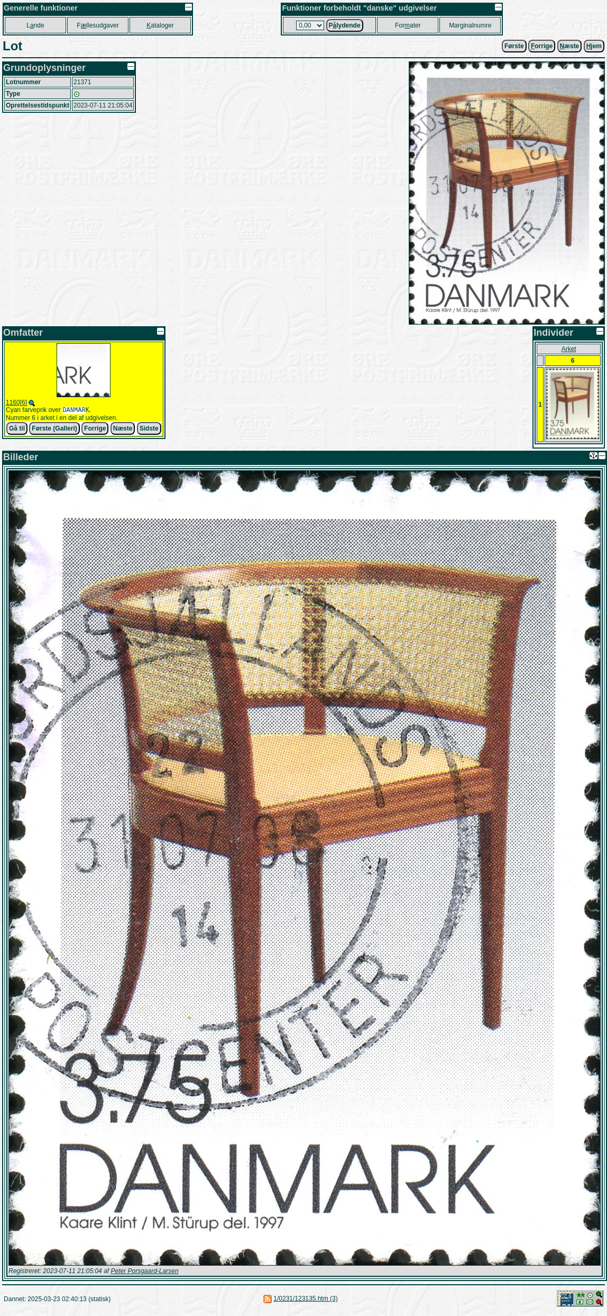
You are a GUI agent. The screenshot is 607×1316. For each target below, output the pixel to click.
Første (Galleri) (54, 429)
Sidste (149, 429)
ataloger (159, 25)
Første (514, 46)
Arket (569, 349)
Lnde (35, 25)
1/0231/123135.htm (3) (305, 1298)
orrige (542, 46)
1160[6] (16, 402)
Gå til (17, 429)
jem (594, 46)
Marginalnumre (470, 25)
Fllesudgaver (97, 25)
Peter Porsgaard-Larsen (144, 1271)
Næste (123, 429)
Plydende (345, 25)
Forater (408, 25)
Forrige (95, 429)
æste (570, 46)
